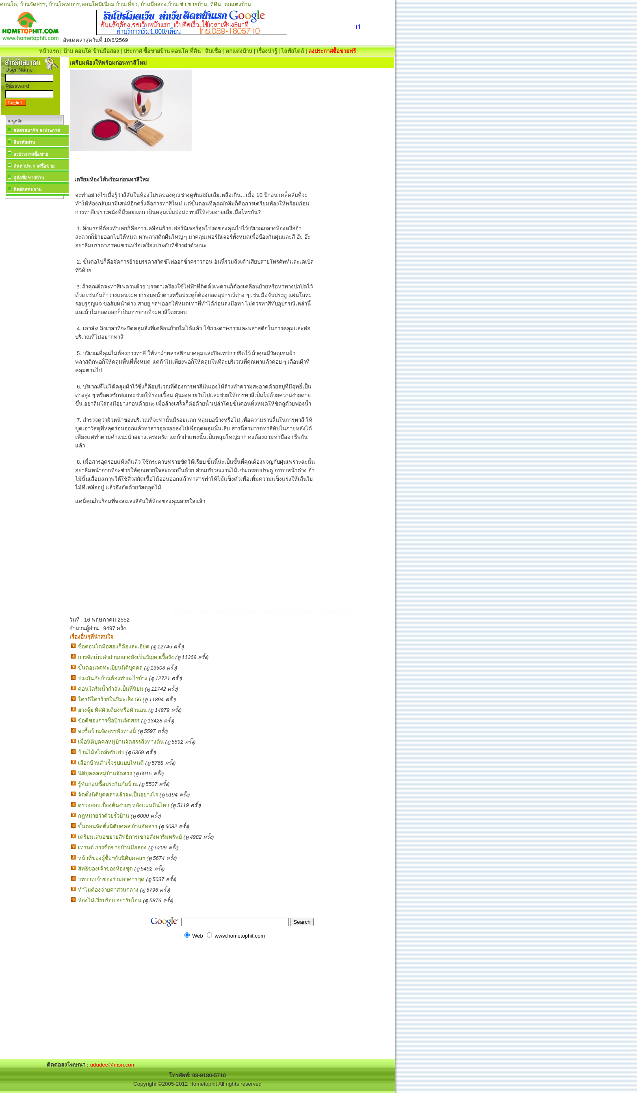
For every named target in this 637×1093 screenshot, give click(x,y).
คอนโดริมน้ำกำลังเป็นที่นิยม (110, 689)
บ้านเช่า (177, 4)
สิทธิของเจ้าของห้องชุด (105, 869)
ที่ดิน (215, 4)
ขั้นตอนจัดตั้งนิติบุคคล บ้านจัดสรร (118, 826)
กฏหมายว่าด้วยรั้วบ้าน (103, 816)
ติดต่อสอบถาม (27, 189)
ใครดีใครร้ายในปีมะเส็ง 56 (109, 699)
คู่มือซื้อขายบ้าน (28, 177)
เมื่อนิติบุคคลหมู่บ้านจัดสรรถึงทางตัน (121, 742)
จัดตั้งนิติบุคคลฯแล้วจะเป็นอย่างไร (118, 795)
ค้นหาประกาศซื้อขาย (33, 166)
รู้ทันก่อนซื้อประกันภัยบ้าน (108, 784)
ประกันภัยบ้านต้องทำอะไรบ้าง (112, 678)
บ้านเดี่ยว (126, 4)
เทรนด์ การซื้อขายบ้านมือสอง (112, 847)
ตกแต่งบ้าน (237, 4)
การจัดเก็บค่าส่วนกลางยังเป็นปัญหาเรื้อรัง (126, 657)
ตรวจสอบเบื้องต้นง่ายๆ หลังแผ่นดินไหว (123, 805)
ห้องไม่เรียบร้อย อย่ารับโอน (110, 900)
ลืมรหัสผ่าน (24, 142)
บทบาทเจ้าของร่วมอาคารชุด (111, 879)
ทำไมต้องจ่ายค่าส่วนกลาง (108, 890)
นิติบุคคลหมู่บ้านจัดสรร (105, 773)
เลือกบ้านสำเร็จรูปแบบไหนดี (111, 763)
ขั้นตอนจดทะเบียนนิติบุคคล (110, 668)
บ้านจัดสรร (33, 4)
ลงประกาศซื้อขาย (30, 154)
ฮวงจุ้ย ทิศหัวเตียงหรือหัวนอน (112, 710)
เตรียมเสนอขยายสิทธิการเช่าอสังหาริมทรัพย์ (130, 837)
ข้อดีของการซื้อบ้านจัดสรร (109, 721)
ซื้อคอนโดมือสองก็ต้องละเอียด (114, 647)
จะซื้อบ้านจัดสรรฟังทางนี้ (107, 731)
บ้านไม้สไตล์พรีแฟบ (101, 752)
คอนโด (8, 4)
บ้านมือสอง (154, 4)
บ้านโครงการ (64, 4)
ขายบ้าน (197, 4)
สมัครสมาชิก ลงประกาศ (36, 130)
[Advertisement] (34, 323)
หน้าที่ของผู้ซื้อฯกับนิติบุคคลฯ (111, 858)
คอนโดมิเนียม (98, 4)
